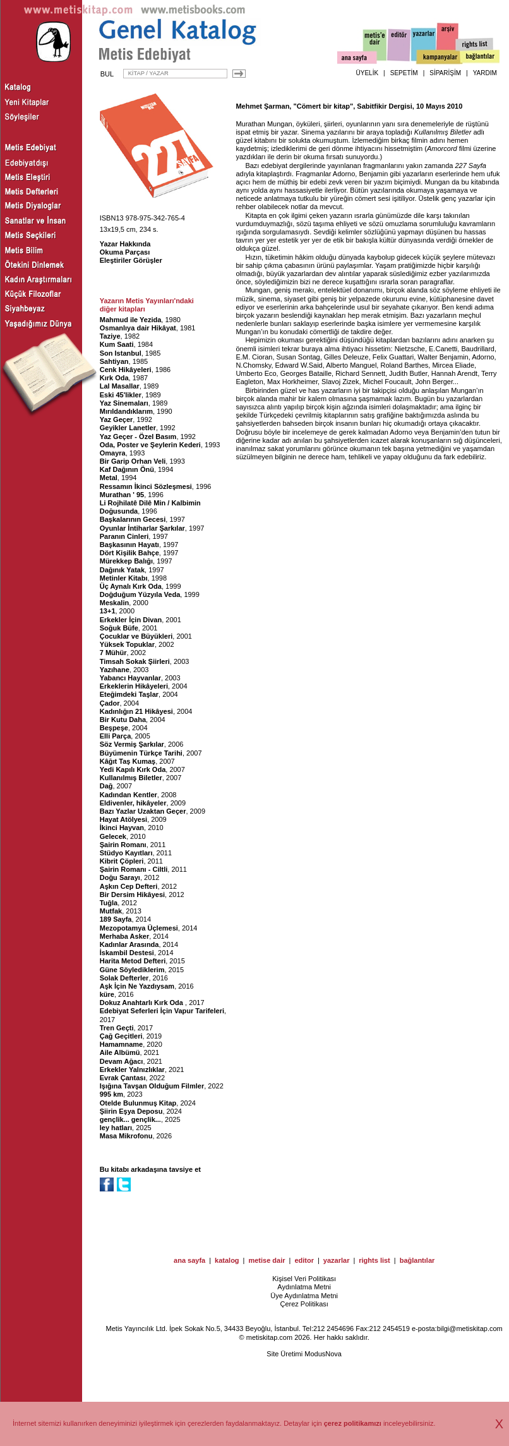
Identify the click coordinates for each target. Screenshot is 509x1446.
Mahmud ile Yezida (131, 319)
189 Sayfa (116, 919)
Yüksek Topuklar (127, 644)
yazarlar (336, 1260)
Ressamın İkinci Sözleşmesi (146, 486)
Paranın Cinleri (124, 536)
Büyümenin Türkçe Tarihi (141, 753)
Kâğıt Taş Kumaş (127, 761)
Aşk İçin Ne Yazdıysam (137, 986)
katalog (227, 1260)
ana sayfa (189, 1260)
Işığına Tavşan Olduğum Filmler (152, 1086)
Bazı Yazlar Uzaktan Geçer (143, 811)
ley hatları (116, 1127)
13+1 (108, 611)
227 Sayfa (470, 165)
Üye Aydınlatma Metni (304, 1295)
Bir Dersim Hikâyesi (132, 894)
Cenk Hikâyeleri (126, 369)
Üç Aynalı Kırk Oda (131, 586)
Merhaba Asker (124, 936)
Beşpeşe (114, 728)
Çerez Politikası (304, 1304)
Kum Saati (117, 344)
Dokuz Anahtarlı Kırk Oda (142, 1002)
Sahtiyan (114, 361)
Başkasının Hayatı (129, 544)
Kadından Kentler (128, 794)
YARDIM (485, 72)
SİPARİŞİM (445, 72)
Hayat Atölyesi (123, 819)
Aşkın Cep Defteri (129, 886)
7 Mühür (113, 652)
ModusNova (323, 1354)
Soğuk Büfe (119, 628)
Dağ (106, 786)
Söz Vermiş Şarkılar (132, 744)
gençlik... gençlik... (130, 1119)
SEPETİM (404, 72)
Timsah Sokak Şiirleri (135, 661)
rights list (374, 1260)
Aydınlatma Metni (304, 1287)
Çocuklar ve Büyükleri (136, 636)
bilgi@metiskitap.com (470, 1328)
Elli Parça (115, 736)
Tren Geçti (117, 1028)
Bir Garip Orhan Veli (133, 461)
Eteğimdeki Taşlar (129, 694)
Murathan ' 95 (122, 494)
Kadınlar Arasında (129, 944)
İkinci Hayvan (122, 827)
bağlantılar (417, 1260)
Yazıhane (114, 669)
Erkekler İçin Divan (131, 620)
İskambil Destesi (127, 952)
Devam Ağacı (121, 1061)
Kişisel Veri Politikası (304, 1278)
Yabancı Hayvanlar (130, 678)
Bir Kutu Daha (123, 719)
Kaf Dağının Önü (127, 469)
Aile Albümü (120, 1052)
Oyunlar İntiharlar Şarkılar (142, 528)
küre (107, 994)
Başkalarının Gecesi (133, 519)
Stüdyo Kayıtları (126, 853)
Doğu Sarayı (120, 877)
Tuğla (109, 903)
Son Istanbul (120, 353)
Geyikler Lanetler (128, 427)
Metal (108, 477)
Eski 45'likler (120, 395)
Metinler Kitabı (124, 578)
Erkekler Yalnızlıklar (132, 1069)
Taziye (110, 336)
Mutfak (111, 911)
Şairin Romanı (123, 844)
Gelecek (113, 836)
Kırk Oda (114, 378)
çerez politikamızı (352, 1423)
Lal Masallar (120, 386)
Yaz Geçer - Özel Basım (138, 436)
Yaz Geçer (116, 419)
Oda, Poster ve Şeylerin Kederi (150, 445)
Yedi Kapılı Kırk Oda (133, 769)
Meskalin (114, 602)
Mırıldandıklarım (126, 411)
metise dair (266, 1260)
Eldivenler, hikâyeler (133, 803)
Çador (110, 703)
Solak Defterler (124, 978)
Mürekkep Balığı (126, 561)
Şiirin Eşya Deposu (131, 1111)
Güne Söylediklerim (132, 969)
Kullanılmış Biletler (131, 777)
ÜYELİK (367, 72)
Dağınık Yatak (122, 570)
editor (304, 1260)
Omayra (113, 453)
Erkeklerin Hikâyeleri (134, 686)
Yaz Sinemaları (124, 403)
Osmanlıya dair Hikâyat (138, 328)
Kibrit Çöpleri (122, 861)
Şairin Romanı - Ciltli (134, 869)
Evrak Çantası (123, 1077)
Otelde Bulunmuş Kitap (138, 1103)
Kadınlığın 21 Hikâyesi (136, 711)
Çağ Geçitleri (121, 1036)
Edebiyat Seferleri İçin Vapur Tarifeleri (162, 1011)
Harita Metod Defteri (133, 961)
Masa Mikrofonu (126, 1136)
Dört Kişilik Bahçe (129, 553)
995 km (111, 1094)
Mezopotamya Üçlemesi (139, 928)
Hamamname (121, 1044)
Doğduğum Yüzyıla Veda (140, 594)
